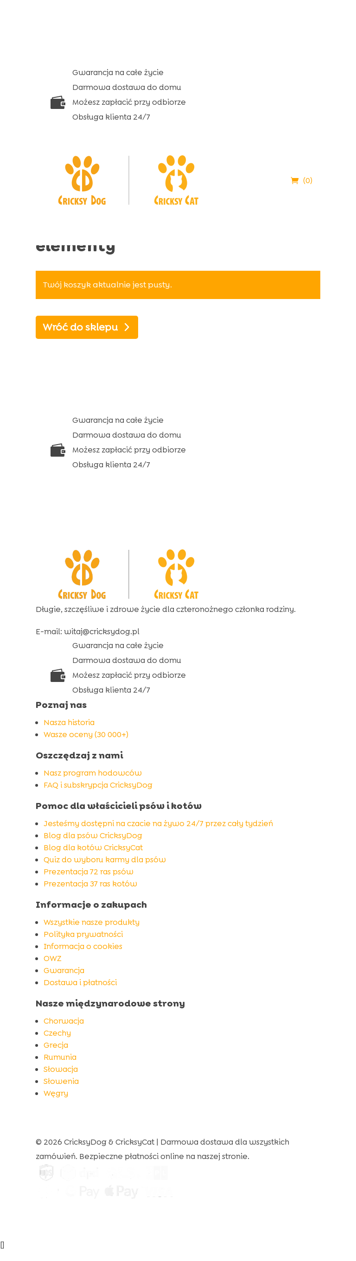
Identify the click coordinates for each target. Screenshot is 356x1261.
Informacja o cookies (83, 946)
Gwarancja (64, 970)
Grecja (56, 1045)
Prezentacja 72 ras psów (89, 871)
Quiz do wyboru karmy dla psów (105, 859)
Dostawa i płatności (80, 982)
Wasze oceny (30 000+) (86, 734)
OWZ (52, 958)
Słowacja (61, 1069)
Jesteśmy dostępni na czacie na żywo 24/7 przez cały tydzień (158, 823)
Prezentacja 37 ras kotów (90, 884)
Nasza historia (69, 722)
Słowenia (61, 1081)
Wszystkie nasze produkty (92, 922)
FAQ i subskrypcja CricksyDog (98, 785)
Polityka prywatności (83, 934)
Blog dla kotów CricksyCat (93, 847)
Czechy (57, 1033)
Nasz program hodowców (93, 773)
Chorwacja (64, 1021)
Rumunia (60, 1057)
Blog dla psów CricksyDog (93, 835)
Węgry (56, 1093)
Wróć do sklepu (80, 327)
